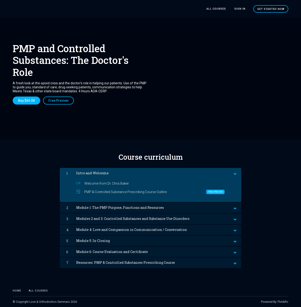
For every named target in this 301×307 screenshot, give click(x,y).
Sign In (240, 8)
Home (17, 290)
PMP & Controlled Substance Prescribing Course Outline (150, 191)
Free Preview (59, 100)
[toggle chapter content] (234, 172)
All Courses (218, 8)
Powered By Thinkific (274, 301)
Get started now (271, 8)
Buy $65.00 (26, 100)
